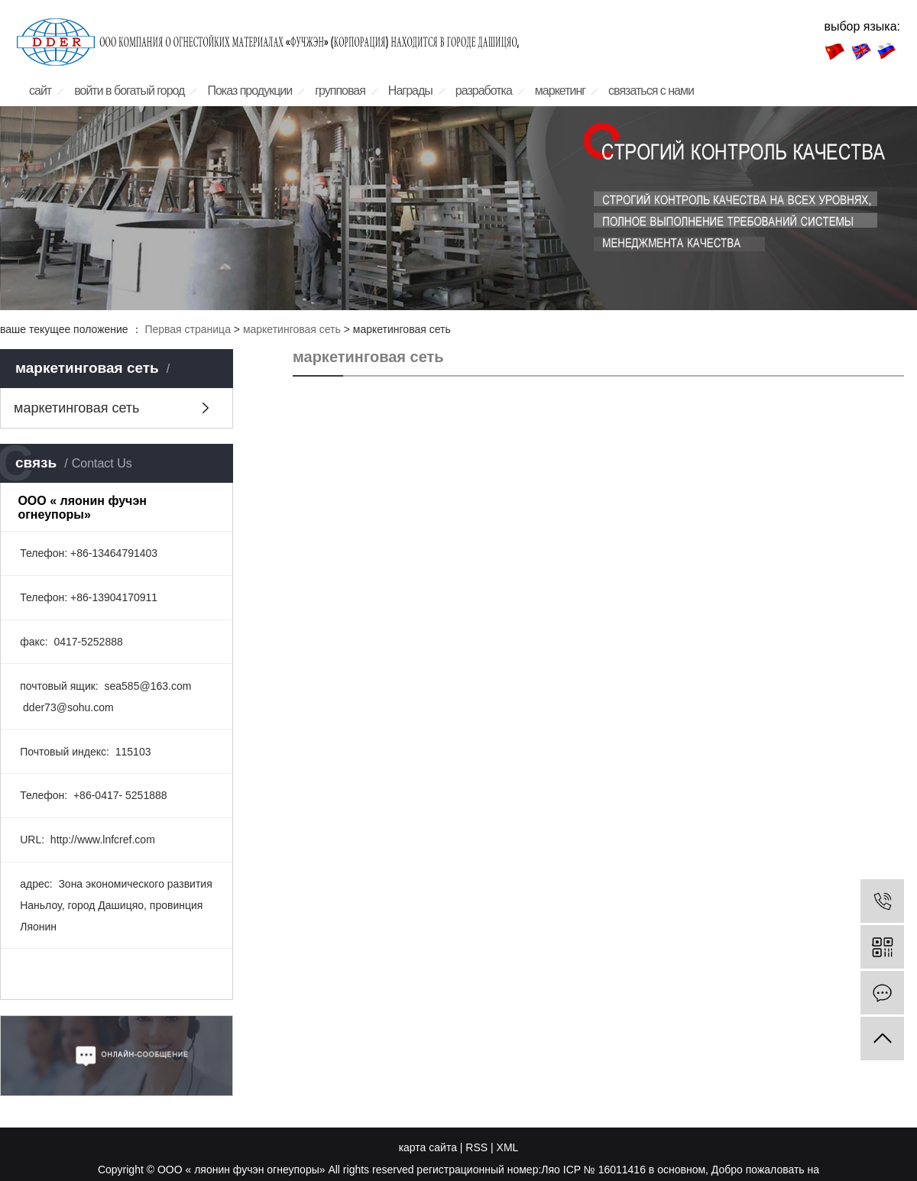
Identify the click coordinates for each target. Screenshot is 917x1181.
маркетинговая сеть (292, 329)
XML (508, 1147)
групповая (340, 90)
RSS (476, 1147)
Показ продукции (249, 90)
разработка (483, 90)
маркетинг (560, 90)
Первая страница (187, 329)
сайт (40, 90)
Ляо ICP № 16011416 (593, 1169)
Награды (410, 90)
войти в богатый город (129, 90)
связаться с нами (651, 90)
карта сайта (428, 1147)
